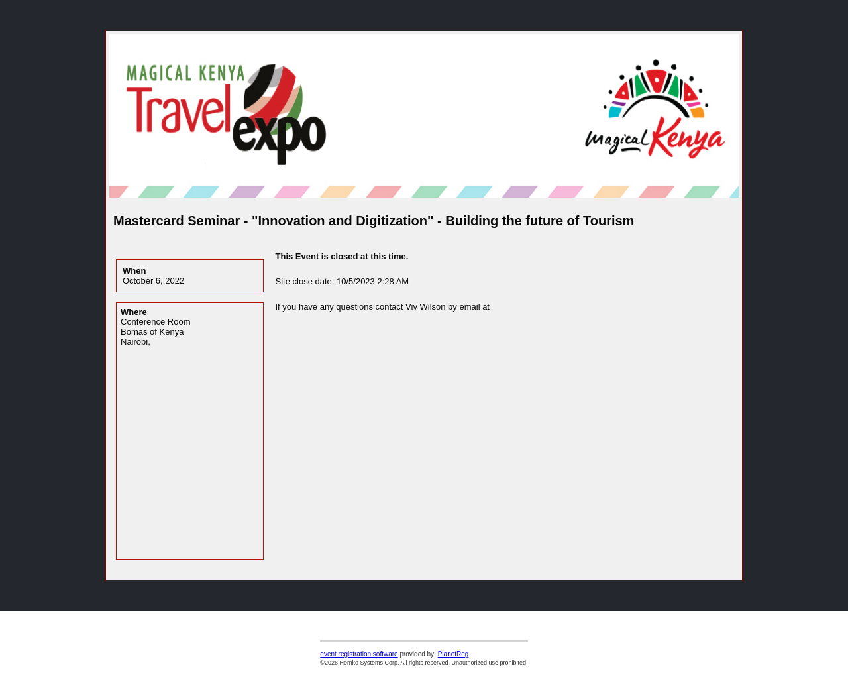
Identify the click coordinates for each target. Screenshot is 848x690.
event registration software (359, 654)
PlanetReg (453, 654)
